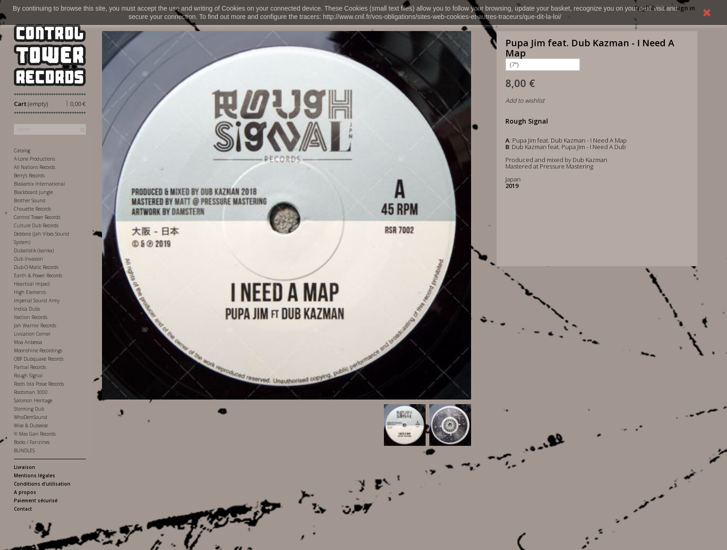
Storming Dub (29, 409)
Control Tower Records (37, 217)
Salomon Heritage (33, 400)
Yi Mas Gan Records (35, 434)
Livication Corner (32, 334)
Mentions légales (34, 475)
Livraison (24, 467)
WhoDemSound (30, 417)
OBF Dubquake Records (39, 359)
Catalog (22, 150)
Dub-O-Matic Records (36, 267)
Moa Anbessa (28, 342)
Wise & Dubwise (31, 425)
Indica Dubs (27, 309)
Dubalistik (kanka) (34, 250)
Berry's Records (29, 175)
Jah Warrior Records (35, 325)
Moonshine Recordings (38, 350)
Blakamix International (39, 184)
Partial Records (30, 367)
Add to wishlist (524, 100)
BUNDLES (24, 450)
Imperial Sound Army (37, 300)
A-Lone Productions (34, 159)
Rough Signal (28, 375)
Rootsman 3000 (31, 392)
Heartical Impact (32, 284)
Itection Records (30, 317)
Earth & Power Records (38, 275)
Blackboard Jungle (33, 192)
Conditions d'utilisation (42, 484)
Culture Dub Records (36, 225)
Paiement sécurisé (35, 500)
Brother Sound (29, 200)
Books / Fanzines (32, 442)
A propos (25, 492)
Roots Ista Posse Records (39, 384)
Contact (23, 509)
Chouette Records (32, 209)
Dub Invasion (28, 259)
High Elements (30, 292)
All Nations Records (34, 167)
